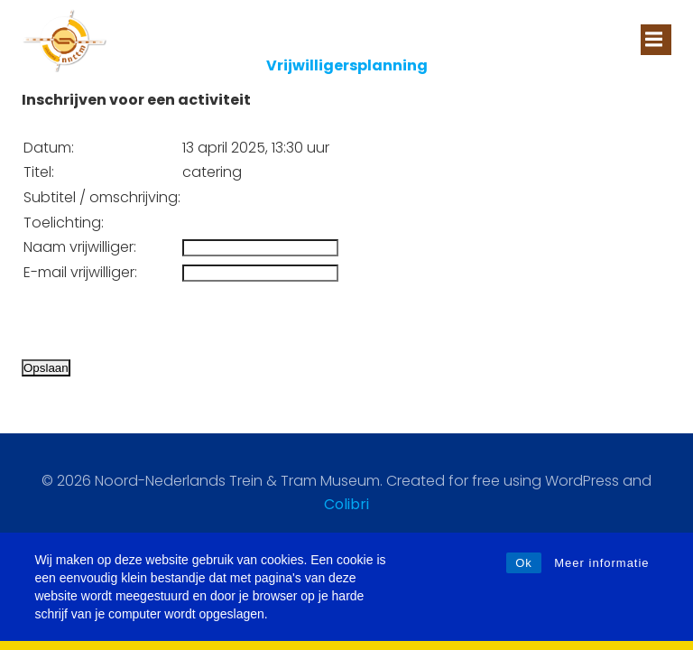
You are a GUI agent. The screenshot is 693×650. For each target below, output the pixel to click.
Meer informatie (601, 563)
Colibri (346, 504)
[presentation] (159, 320)
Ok (523, 563)
